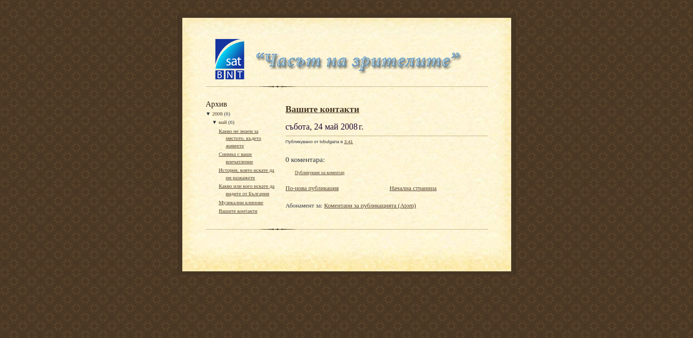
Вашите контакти (237, 211)
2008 (217, 113)
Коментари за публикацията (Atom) (370, 205)
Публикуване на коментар (320, 172)
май (222, 122)
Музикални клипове (240, 202)
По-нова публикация (312, 188)
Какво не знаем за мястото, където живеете (239, 138)
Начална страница (412, 188)
